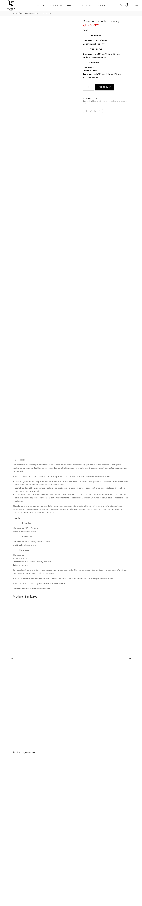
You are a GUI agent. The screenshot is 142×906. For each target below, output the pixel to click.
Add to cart (105, 87)
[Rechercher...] (121, 5)
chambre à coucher (26, 464)
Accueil (16, 13)
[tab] (72, 460)
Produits (23, 13)
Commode (94, 62)
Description (20, 460)
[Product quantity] (88, 87)
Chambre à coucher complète (104, 101)
